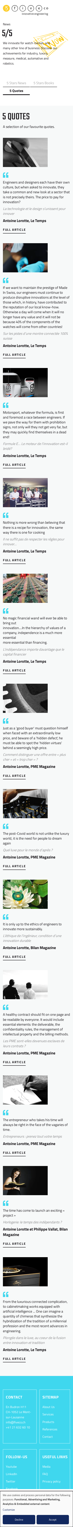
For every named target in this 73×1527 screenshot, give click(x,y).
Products (48, 1412)
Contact (47, 1427)
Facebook (12, 1479)
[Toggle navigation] (67, 9)
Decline (19, 1519)
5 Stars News (13, 81)
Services (48, 1405)
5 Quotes (57, 81)
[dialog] (36, 1509)
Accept (52, 1519)
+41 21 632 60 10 (18, 1418)
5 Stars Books (35, 81)
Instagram (12, 1486)
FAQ (45, 1464)
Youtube (11, 1457)
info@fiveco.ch (16, 1413)
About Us (48, 1397)
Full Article (14, 220)
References (49, 1420)
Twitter (10, 1472)
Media (46, 1457)
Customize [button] (9, 1510)
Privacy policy (51, 1472)
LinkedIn (11, 1464)
